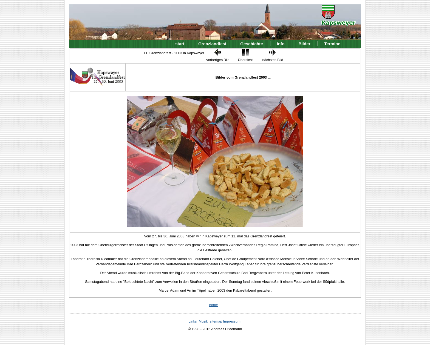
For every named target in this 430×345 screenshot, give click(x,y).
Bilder (304, 43)
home (213, 305)
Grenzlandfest (212, 43)
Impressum (232, 321)
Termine (332, 43)
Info (280, 43)
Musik (203, 321)
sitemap (216, 321)
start (179, 43)
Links (193, 321)
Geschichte (251, 43)
